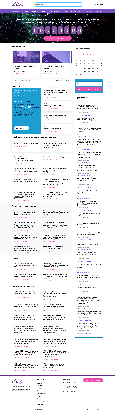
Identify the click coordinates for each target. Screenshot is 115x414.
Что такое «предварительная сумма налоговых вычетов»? (88, 288)
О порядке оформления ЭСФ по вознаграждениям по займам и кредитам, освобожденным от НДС (26, 247)
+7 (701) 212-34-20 (71, 387)
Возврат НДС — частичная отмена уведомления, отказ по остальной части (26, 305)
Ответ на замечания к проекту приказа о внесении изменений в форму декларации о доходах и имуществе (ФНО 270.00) (25, 224)
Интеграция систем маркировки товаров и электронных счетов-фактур (54, 169)
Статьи (44, 11)
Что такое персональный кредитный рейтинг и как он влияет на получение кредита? (55, 264)
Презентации (88, 11)
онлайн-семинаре (25, 106)
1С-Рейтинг (100, 409)
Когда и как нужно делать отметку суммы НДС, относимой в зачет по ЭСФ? (87, 191)
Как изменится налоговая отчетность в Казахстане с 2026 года (25, 264)
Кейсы (65, 11)
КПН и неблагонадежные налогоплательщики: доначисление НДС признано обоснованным (26, 365)
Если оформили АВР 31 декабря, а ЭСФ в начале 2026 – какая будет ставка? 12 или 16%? (89, 129)
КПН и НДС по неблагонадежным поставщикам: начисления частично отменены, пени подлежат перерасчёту (56, 352)
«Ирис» (21, 101)
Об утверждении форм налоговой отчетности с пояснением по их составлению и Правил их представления (25, 194)
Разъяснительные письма (26, 205)
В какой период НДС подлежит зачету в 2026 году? (89, 223)
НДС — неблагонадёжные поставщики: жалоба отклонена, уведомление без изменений (54, 316)
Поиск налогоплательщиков (93, 379)
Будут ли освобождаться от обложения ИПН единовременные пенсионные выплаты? (89, 265)
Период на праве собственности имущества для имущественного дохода (87, 254)
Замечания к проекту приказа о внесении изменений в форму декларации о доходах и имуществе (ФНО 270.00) (55, 224)
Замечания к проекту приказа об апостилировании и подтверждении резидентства (55, 212)
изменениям (26, 108)
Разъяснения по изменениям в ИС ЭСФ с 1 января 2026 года (55, 246)
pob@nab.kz (73, 390)
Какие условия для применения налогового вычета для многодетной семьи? (88, 277)
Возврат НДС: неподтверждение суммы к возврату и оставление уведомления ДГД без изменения (55, 340)
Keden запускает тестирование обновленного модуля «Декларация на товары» (56, 92)
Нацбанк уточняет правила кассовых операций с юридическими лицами (23, 143)
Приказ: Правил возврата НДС (53, 156)
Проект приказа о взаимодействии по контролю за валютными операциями (55, 193)
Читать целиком (21, 128)
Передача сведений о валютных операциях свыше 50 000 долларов (26, 179)
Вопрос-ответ (55, 11)
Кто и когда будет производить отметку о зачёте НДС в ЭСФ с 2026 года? (88, 180)
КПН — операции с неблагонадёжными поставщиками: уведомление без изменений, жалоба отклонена (55, 293)
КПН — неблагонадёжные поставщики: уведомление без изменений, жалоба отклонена (54, 305)
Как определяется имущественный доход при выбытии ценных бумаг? (88, 243)
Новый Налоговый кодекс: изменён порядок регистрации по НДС (56, 128)
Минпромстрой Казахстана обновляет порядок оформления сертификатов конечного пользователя (55, 144)
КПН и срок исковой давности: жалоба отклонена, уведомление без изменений (54, 365)
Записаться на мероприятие (57, 38)
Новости (18, 86)
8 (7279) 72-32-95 (70, 385)
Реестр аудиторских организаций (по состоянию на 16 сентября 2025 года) (55, 275)
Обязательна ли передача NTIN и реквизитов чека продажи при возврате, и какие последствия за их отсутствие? (88, 107)
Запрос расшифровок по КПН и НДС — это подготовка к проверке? (89, 119)
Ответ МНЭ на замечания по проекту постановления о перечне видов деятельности (26, 236)
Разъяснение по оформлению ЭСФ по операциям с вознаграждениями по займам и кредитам (55, 236)
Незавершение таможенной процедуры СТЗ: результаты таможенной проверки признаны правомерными (25, 328)
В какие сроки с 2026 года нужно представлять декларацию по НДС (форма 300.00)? (87, 203)
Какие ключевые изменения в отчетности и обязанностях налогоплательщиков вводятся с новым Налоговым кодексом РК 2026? (89, 168)
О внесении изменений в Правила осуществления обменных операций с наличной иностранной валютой (26, 169)
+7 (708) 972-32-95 (71, 382)
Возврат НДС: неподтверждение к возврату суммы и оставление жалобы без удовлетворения (26, 352)
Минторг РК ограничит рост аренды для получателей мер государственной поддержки (26, 158)
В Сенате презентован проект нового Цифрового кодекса (54, 105)
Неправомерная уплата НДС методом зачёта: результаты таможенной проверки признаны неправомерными (54, 328)
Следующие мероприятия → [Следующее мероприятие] (63, 80)
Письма (25, 11)
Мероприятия (75, 11)
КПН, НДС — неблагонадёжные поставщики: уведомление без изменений (24, 292)
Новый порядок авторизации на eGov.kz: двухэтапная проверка (25, 274)
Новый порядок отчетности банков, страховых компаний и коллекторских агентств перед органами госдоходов (55, 181)
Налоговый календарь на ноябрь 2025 (55, 116)
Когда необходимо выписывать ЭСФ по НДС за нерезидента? (88, 214)
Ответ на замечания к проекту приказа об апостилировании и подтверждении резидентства (24, 212)
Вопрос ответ (81, 98)
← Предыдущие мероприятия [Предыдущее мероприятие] (22, 80)
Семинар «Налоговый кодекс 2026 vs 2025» (26, 92)
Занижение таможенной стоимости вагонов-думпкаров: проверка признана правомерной (26, 340)
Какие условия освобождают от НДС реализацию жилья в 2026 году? (88, 233)
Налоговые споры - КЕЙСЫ (26, 285)
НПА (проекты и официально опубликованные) (36, 137)
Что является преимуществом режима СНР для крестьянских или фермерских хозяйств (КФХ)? (89, 313)
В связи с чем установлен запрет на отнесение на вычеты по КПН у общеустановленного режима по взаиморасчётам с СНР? (88, 325)
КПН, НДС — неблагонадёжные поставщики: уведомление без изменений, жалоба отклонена (24, 316)
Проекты (35, 11)
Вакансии (99, 11)
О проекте (16, 11)
